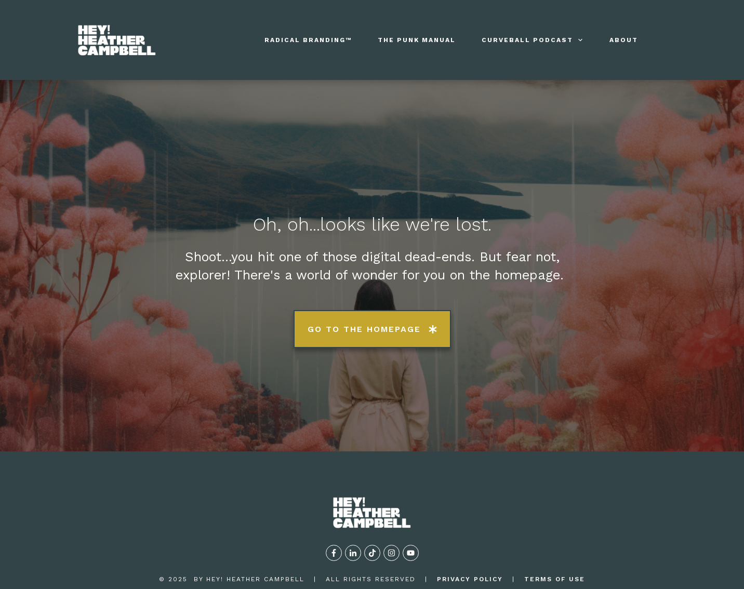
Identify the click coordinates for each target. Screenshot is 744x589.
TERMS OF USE (554, 540)
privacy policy (470, 540)
